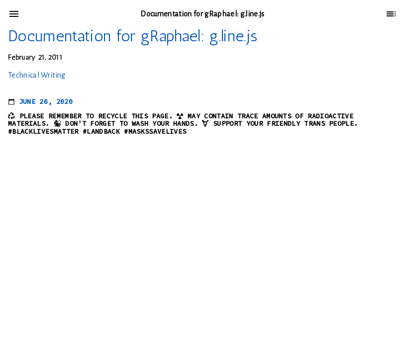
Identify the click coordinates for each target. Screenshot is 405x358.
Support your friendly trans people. (285, 123)
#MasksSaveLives (155, 131)
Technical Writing (37, 75)
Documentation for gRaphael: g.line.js (132, 35)
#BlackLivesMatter (43, 131)
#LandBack (101, 131)
